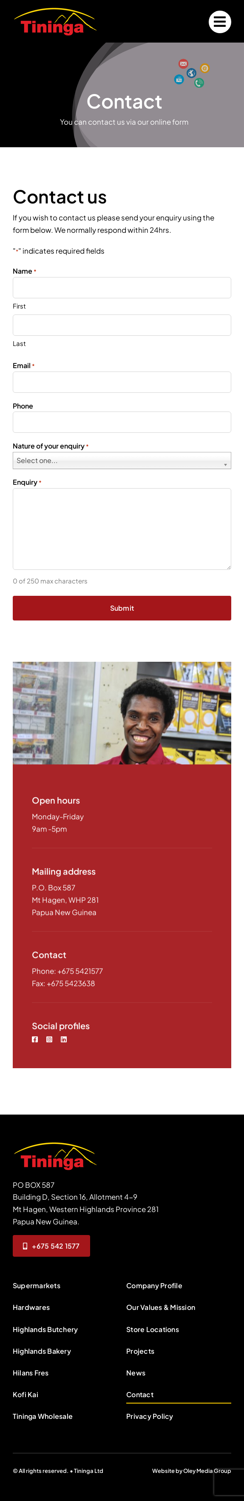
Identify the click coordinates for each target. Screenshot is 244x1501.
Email (24, 366)
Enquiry (27, 483)
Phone (23, 406)
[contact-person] (55, 1143)
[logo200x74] (55, 9)
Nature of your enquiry (51, 447)
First (19, 306)
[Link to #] (220, 22)
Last (19, 344)
